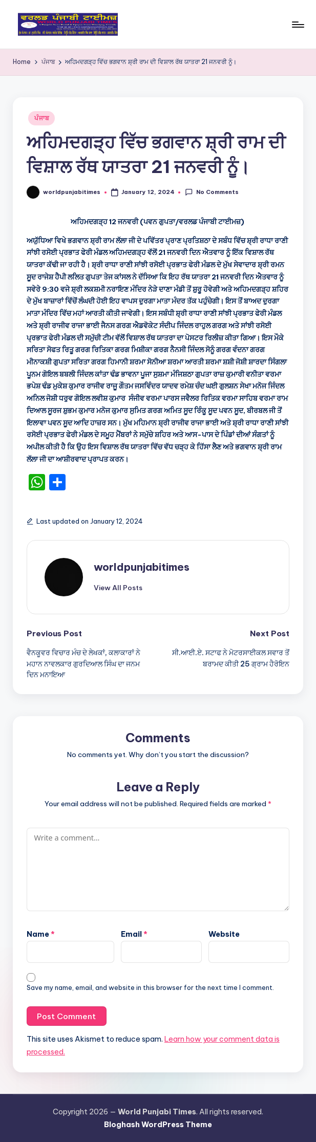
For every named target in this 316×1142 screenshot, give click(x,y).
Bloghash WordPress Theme (158, 1124)
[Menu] (297, 24)
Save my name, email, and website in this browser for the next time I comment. (150, 987)
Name (41, 934)
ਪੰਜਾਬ (41, 118)
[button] (118, 587)
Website (224, 934)
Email (134, 934)
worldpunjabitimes (141, 567)
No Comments (211, 192)
